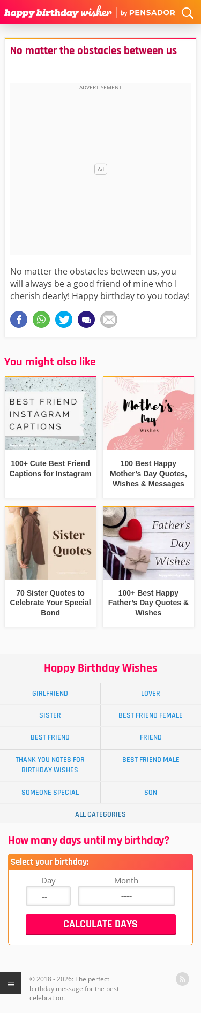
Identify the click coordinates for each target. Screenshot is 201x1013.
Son (150, 792)
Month (126, 880)
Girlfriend (50, 693)
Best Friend (50, 737)
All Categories (100, 814)
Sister (50, 715)
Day (48, 880)
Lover (150, 693)
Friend (151, 737)
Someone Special (50, 792)
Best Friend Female (150, 715)
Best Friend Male (151, 760)
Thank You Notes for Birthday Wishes (50, 765)
